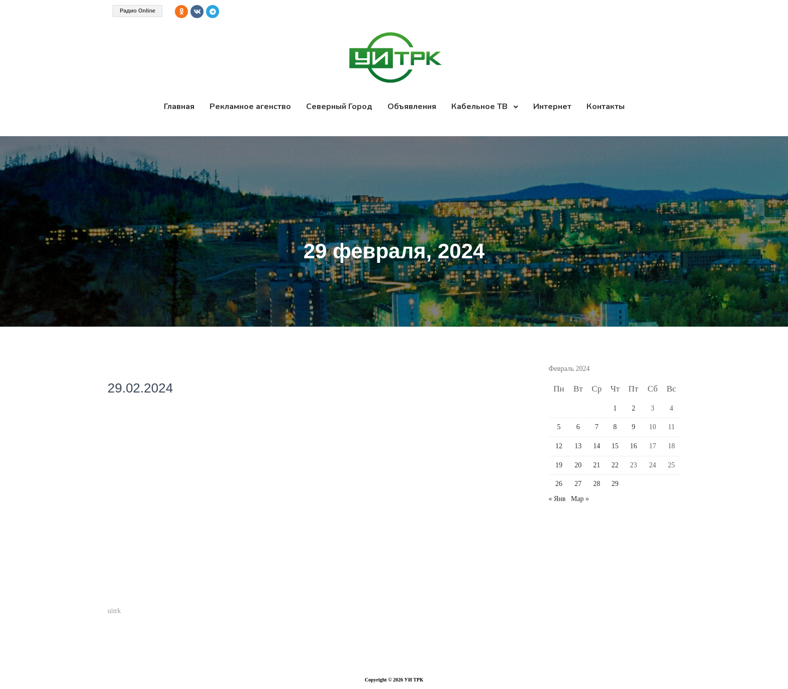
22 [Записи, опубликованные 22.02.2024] (615, 465)
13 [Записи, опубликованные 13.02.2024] (577, 446)
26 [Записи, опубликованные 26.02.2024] (558, 483)
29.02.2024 (140, 388)
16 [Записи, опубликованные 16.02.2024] (633, 446)
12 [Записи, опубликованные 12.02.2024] (558, 446)
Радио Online (137, 11)
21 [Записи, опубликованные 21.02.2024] (596, 465)
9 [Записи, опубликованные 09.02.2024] (633, 427)
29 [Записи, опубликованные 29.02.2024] (615, 483)
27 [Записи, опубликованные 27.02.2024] (577, 483)
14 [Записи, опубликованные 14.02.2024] (596, 446)
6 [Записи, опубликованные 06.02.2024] (578, 427)
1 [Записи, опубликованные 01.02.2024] (615, 408)
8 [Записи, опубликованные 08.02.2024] (615, 427)
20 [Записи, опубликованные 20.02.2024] (577, 465)
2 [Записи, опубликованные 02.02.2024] (633, 408)
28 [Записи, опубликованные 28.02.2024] (596, 483)
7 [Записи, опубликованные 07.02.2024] (597, 427)
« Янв (557, 499)
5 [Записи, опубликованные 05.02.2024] (558, 427)
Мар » (580, 499)
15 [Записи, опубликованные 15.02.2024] (615, 446)
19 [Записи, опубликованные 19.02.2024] (558, 465)
